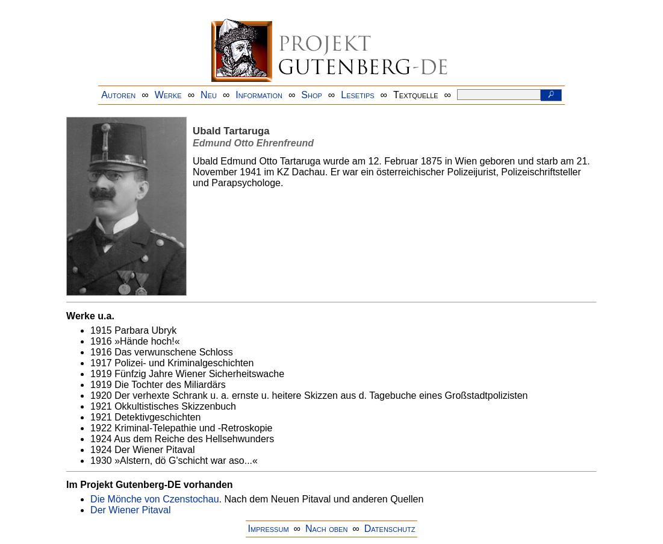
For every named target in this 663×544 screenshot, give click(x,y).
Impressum (268, 529)
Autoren (118, 95)
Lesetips (357, 95)
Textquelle (415, 95)
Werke (168, 95)
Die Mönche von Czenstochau (154, 499)
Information (258, 95)
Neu (209, 95)
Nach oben (326, 529)
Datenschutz (390, 529)
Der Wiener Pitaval (130, 510)
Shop (311, 95)
